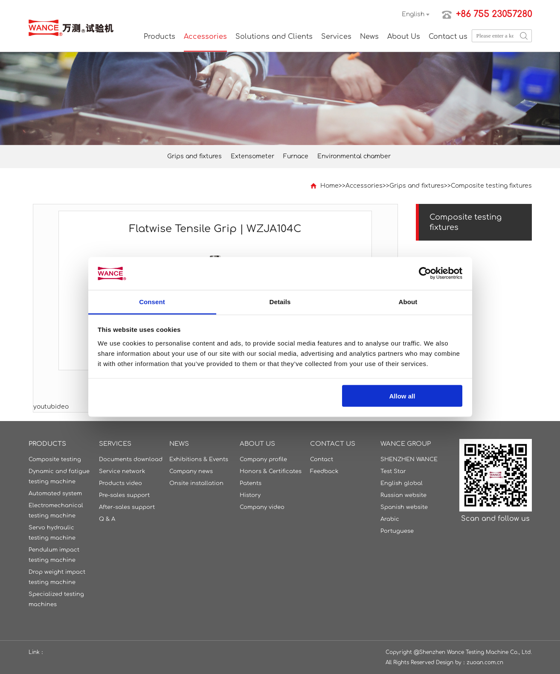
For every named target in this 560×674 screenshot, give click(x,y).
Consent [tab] (152, 301)
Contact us (448, 37)
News (369, 37)
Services (336, 37)
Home (329, 186)
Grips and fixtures (194, 156)
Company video (262, 507)
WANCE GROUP (405, 443)
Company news (191, 471)
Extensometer (252, 156)
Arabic (389, 519)
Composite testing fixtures (491, 186)
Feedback (324, 471)
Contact (321, 459)
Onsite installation (196, 483)
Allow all (402, 396)
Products (159, 37)
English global (401, 483)
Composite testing (55, 459)
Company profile (263, 459)
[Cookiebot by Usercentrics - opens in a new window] (425, 273)
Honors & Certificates (271, 471)
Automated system (55, 494)
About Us (403, 37)
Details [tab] (280, 301)
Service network (122, 471)
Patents (250, 483)
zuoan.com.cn (485, 662)
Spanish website (404, 507)
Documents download (130, 459)
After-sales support (127, 507)
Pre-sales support (124, 495)
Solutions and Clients (274, 37)
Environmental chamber (354, 156)
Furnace (295, 156)
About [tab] (408, 301)
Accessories (205, 37)
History (250, 495)
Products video (120, 483)
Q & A (107, 519)
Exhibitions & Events (198, 459)
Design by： (451, 662)
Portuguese (397, 531)
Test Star (393, 471)
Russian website (403, 495)
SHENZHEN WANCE (409, 459)
